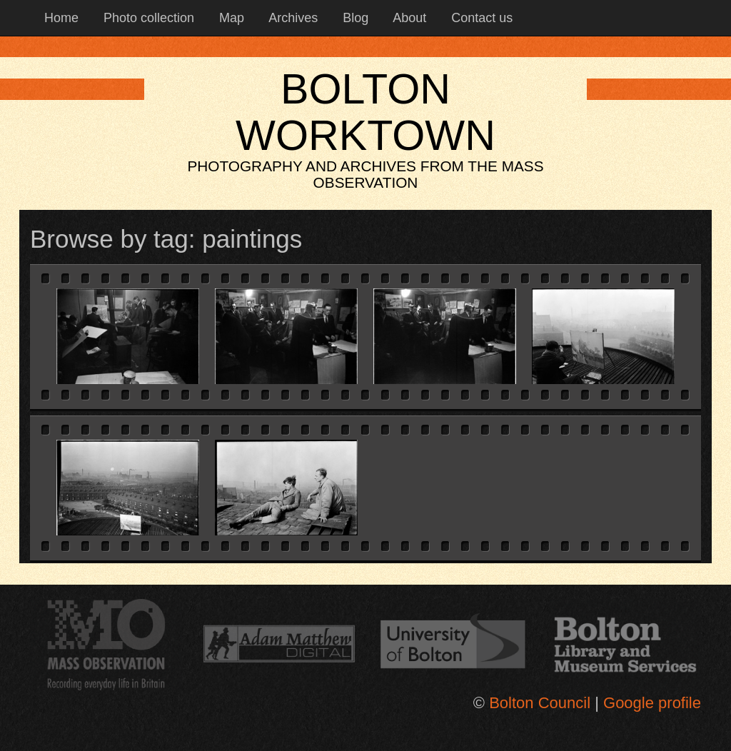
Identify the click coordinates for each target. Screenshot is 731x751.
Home (60, 18)
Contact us (480, 18)
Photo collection (147, 18)
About (408, 18)
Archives (292, 18)
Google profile (652, 703)
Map (230, 18)
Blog (353, 18)
